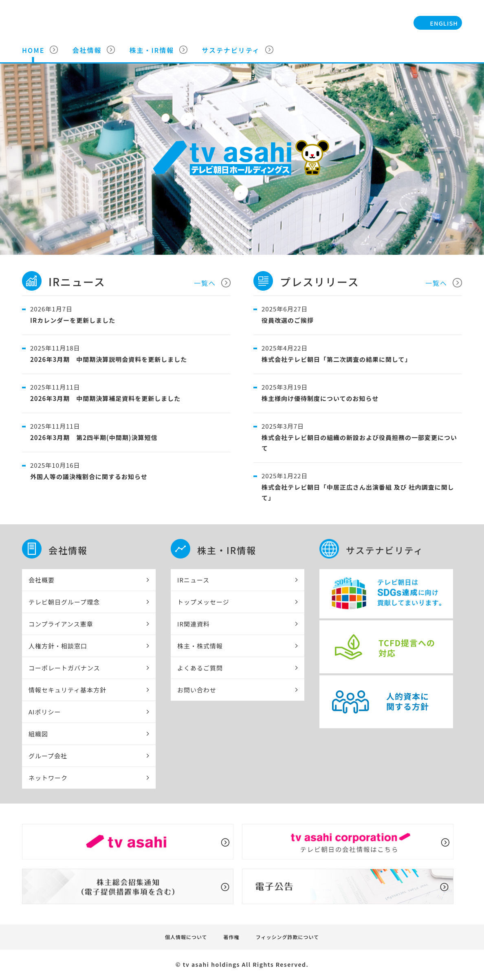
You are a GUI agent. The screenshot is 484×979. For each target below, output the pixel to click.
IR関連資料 (193, 624)
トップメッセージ (203, 602)
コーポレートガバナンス (64, 668)
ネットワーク (48, 777)
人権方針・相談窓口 (58, 646)
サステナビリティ (231, 50)
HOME (33, 50)
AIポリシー (45, 711)
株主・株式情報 (200, 646)
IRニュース (193, 580)
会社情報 (86, 50)
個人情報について (186, 936)
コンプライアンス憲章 (61, 624)
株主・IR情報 (151, 50)
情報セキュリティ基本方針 (67, 690)
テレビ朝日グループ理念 (64, 602)
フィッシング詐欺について (287, 936)
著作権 (232, 936)
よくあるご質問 (200, 668)
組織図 (38, 733)
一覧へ (205, 283)
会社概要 (42, 580)
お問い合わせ (196, 690)
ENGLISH (444, 23)
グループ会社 (48, 755)
